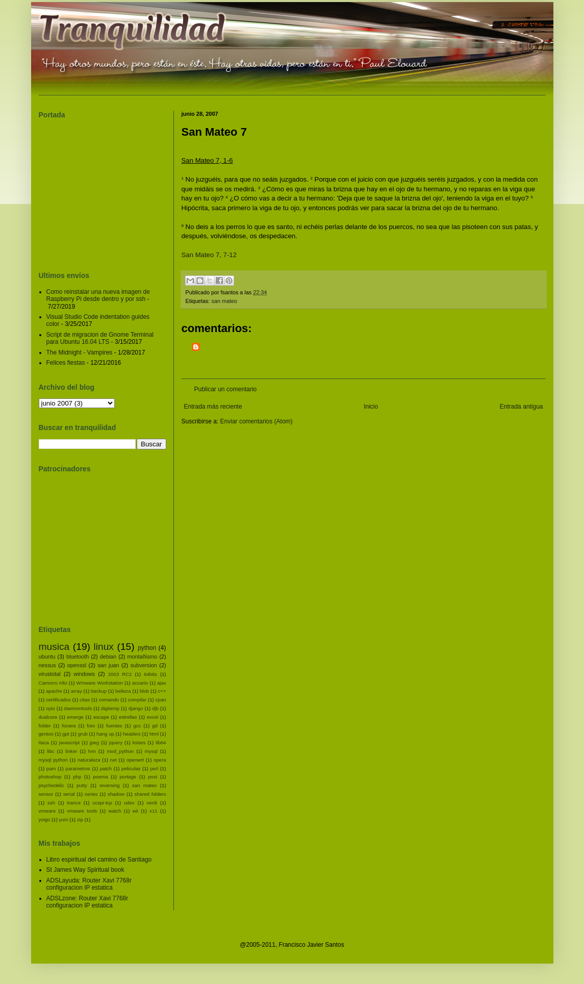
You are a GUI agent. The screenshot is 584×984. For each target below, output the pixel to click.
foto (91, 725)
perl (154, 768)
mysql (151, 751)
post (152, 776)
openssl (76, 665)
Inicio (371, 406)
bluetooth (77, 656)
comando (109, 699)
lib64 (161, 742)
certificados (58, 699)
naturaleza (89, 760)
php (77, 776)
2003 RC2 (120, 674)
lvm (92, 751)
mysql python (53, 760)
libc (50, 751)
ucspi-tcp (102, 802)
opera (160, 760)
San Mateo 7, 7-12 (209, 255)
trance (74, 802)
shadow (116, 794)
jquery (115, 742)
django (136, 708)
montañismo (142, 656)
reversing (109, 785)
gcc (137, 725)
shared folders (150, 794)
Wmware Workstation (100, 683)
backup (99, 691)
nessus (47, 665)
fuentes (114, 725)
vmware (47, 811)
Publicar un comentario (225, 389)
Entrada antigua (521, 406)
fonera (68, 725)
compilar (137, 699)
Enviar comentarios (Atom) (256, 421)
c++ (162, 691)
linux (104, 646)
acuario (140, 683)
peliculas (130, 768)
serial (69, 794)
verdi (151, 802)
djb (155, 708)
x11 (153, 811)
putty (82, 785)
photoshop (50, 776)
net (113, 760)
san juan (108, 665)
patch (106, 768)
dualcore (48, 717)
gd (155, 725)
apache (54, 691)
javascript (69, 742)
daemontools (78, 708)
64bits (150, 674)
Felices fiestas (65, 362)
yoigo (44, 819)
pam (51, 768)
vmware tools (82, 811)
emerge (75, 717)
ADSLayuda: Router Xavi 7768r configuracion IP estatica (89, 884)
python (147, 647)
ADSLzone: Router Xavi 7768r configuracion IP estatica (87, 902)
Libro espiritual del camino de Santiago (99, 859)
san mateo (224, 301)
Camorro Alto (53, 683)
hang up (105, 734)
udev (129, 802)
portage (128, 776)
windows (84, 674)
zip (80, 819)
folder (45, 725)
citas (85, 699)
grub (83, 734)
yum (63, 819)
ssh (51, 802)
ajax (161, 683)
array (76, 691)
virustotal (50, 674)
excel (152, 717)
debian (108, 656)
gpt (65, 734)
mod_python (120, 751)
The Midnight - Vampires (79, 352)
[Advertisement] (261, 355)
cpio (50, 708)
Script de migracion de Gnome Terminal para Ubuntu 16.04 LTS (100, 338)
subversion (144, 665)
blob (144, 691)
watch (115, 811)
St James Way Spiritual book (85, 869)
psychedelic (51, 785)
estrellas (128, 717)
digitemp (110, 708)
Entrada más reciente (213, 406)
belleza (123, 691)
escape (101, 717)
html (154, 734)
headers (132, 734)
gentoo (46, 734)
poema (100, 776)
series (91, 794)
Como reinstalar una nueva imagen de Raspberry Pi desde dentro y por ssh (98, 295)
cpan (161, 699)
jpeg (94, 742)
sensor (46, 794)
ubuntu (47, 656)
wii (135, 811)
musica (54, 646)
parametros (77, 768)
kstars (139, 742)
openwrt (135, 760)
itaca (44, 742)
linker (71, 751)
